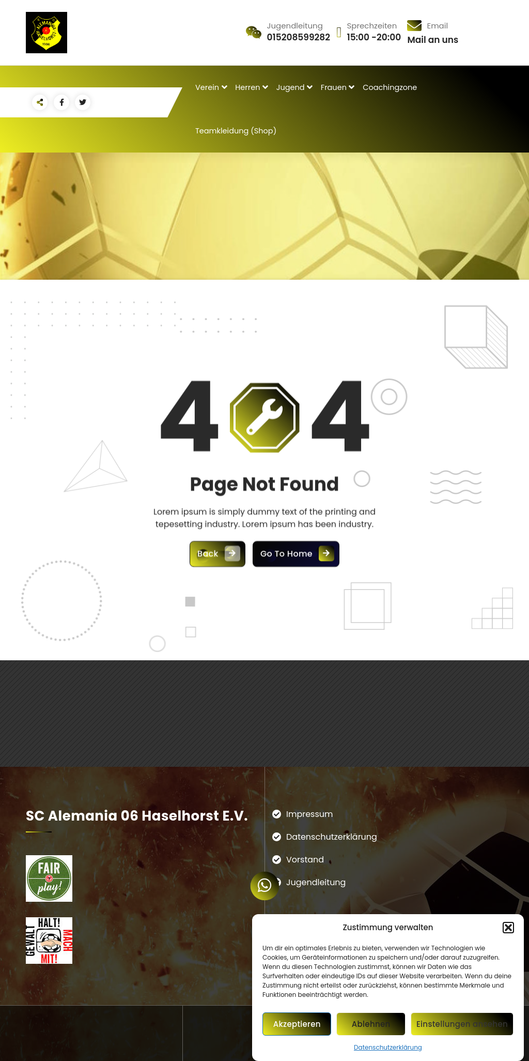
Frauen (334, 87)
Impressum (309, 814)
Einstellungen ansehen (462, 1024)
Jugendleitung (316, 882)
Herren (247, 87)
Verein (207, 87)
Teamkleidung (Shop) (235, 131)
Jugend (290, 87)
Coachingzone (390, 87)
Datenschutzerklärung (388, 1047)
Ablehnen (371, 1024)
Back (217, 660)
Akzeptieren (297, 1024)
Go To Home (296, 660)
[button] (508, 927)
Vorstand (305, 860)
